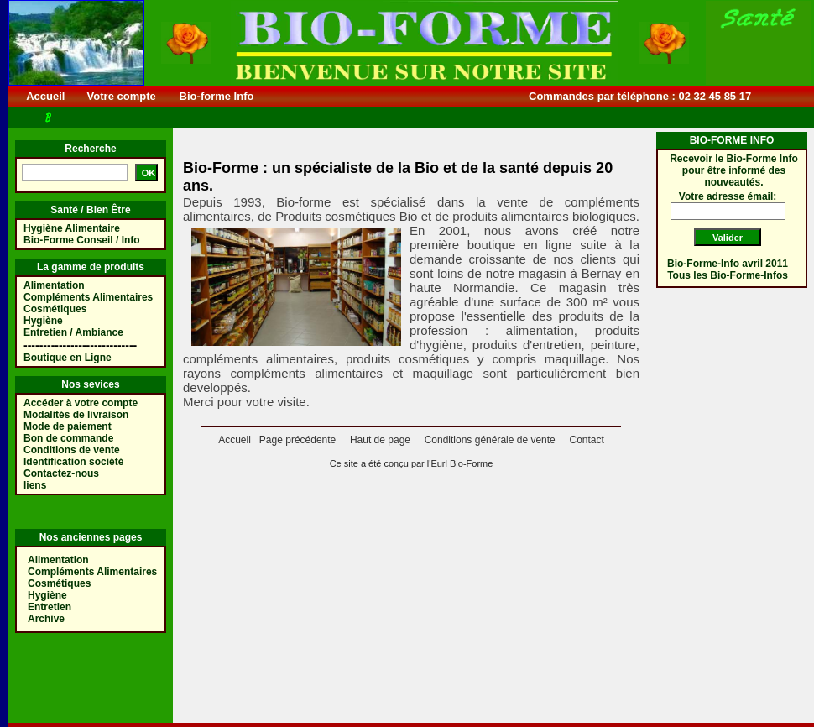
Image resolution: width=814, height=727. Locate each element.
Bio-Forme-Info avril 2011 (727, 263)
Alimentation (54, 285)
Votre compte (121, 96)
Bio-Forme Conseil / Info (81, 240)
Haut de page (380, 440)
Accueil (45, 96)
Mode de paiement (67, 426)
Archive (46, 619)
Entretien (49, 607)
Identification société (73, 462)
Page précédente (297, 440)
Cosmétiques (54, 309)
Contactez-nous (61, 473)
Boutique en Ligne (67, 358)
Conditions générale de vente (490, 440)
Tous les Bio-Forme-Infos (727, 275)
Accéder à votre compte (80, 403)
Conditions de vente (71, 450)
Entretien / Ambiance (73, 332)
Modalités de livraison (75, 415)
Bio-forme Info (216, 96)
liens (34, 485)
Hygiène (43, 321)
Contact (586, 440)
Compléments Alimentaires (88, 297)
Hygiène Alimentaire (71, 228)
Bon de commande (68, 438)
